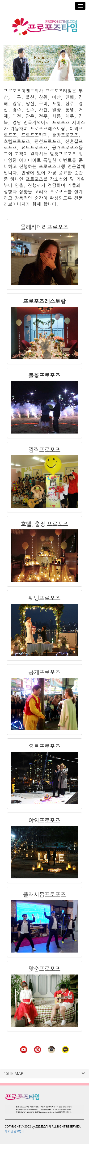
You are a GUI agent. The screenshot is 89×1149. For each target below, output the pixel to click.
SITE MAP (13, 1074)
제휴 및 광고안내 (14, 1131)
